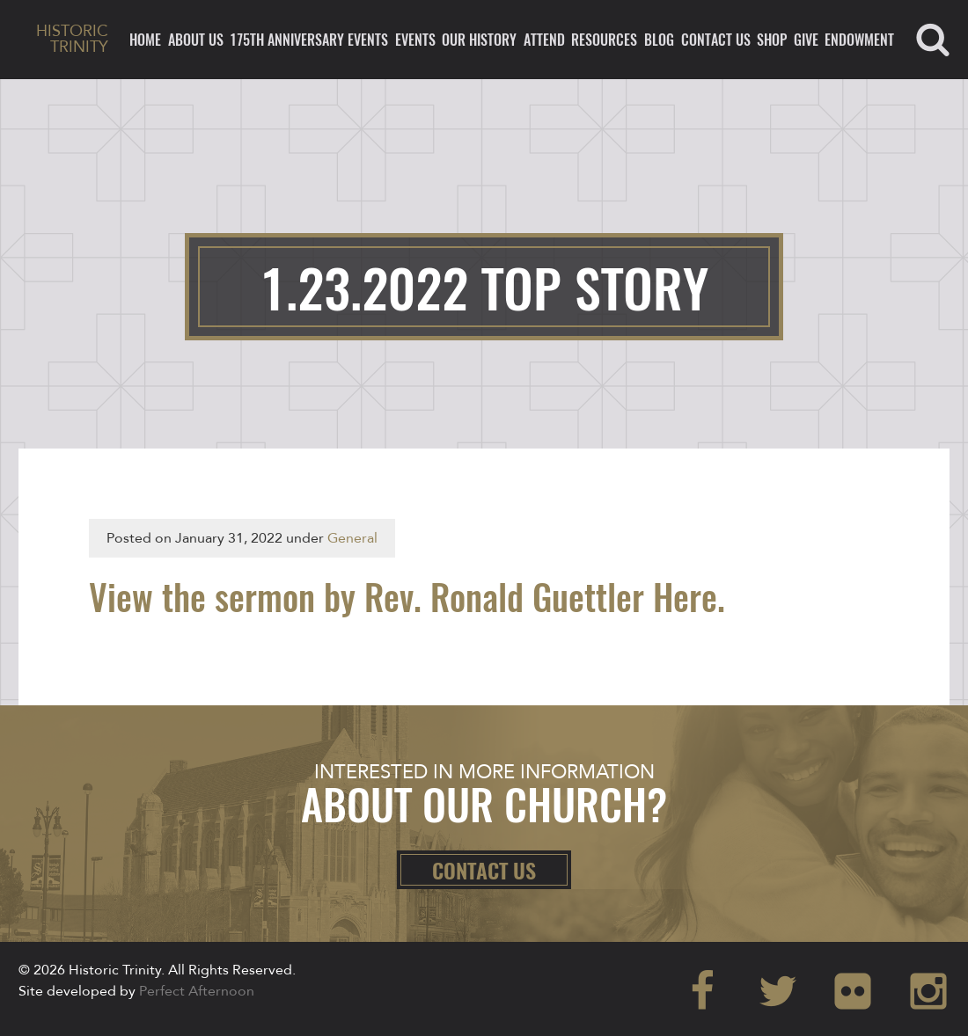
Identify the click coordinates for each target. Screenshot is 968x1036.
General (352, 538)
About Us (196, 39)
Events (415, 39)
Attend (544, 39)
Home (145, 39)
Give (806, 39)
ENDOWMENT (859, 39)
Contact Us (716, 39)
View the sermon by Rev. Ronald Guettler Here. (407, 596)
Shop (772, 39)
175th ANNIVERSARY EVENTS (309, 39)
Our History (479, 39)
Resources (604, 39)
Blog (659, 39)
